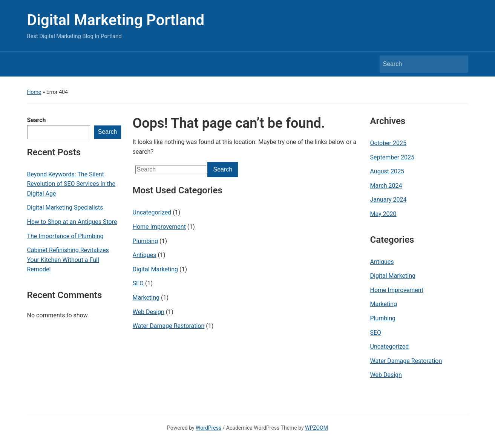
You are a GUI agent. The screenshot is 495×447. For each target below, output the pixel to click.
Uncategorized (152, 212)
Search (36, 120)
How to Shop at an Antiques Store (72, 221)
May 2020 (383, 213)
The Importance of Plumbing (65, 236)
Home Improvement (159, 226)
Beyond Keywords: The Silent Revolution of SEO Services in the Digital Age (71, 184)
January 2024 (388, 199)
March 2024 (386, 185)
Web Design (148, 311)
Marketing (146, 297)
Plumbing (145, 241)
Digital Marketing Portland (115, 20)
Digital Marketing (155, 269)
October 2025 (388, 143)
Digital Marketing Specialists (65, 207)
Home (34, 92)
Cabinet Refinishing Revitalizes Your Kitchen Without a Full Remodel (68, 259)
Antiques (144, 255)
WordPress (208, 428)
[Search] (417, 64)
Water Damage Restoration (169, 325)
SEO (138, 283)
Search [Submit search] (458, 64)
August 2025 (387, 171)
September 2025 (392, 157)
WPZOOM (316, 428)
